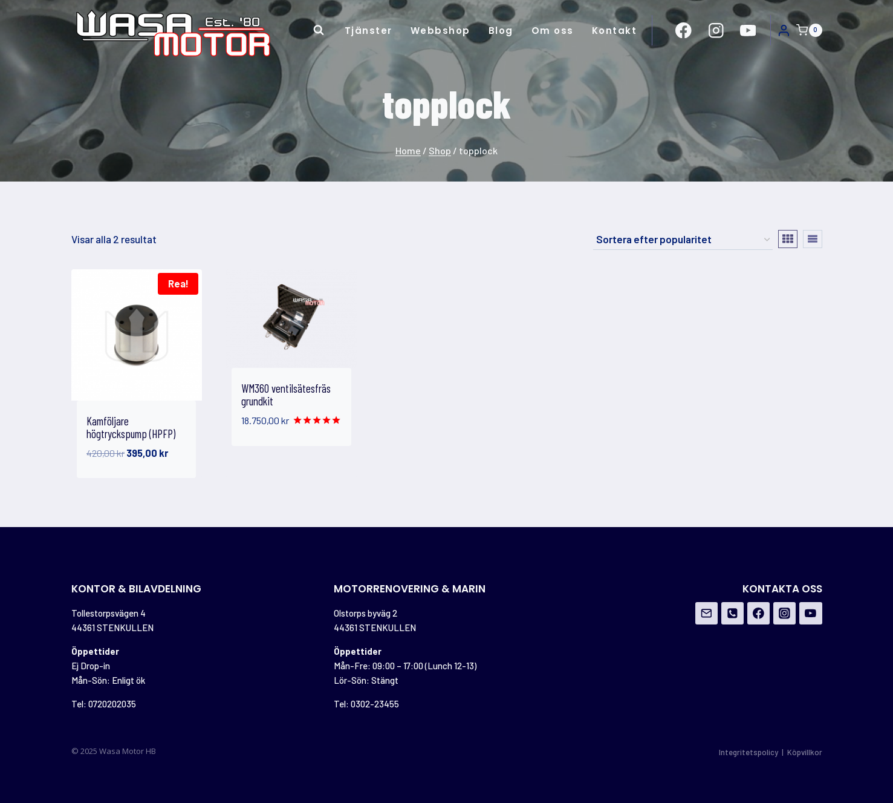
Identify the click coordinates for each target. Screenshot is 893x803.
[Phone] (732, 613)
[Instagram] (784, 613)
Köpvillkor (804, 752)
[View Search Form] (319, 30)
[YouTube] (810, 613)
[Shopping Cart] (809, 30)
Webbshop (440, 30)
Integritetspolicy (748, 752)
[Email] (706, 613)
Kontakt (614, 30)
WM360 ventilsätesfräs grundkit (286, 394)
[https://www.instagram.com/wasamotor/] (716, 30)
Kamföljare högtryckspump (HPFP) (130, 427)
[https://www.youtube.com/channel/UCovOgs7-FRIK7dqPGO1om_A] (748, 30)
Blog (501, 30)
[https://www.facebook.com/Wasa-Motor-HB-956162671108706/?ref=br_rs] (683, 30)
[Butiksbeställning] (683, 240)
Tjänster (368, 30)
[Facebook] (758, 613)
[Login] (784, 30)
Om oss (552, 30)
